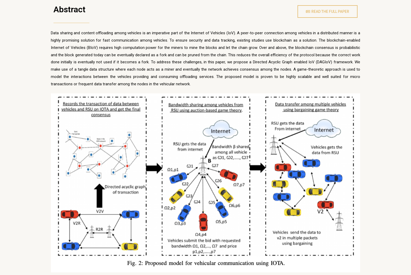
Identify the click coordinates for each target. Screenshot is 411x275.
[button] (328, 11)
